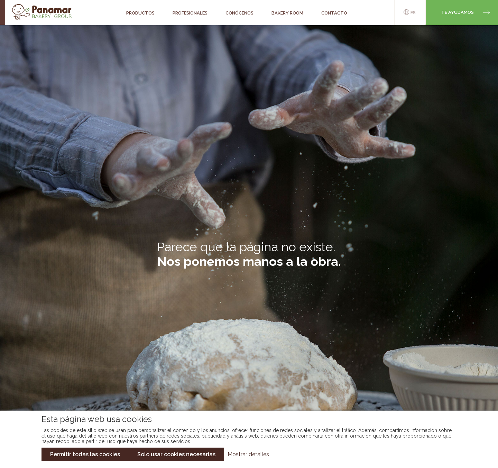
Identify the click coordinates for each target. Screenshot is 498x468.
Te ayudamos (457, 12)
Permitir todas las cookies (85, 454)
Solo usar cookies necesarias (176, 454)
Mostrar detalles (248, 454)
